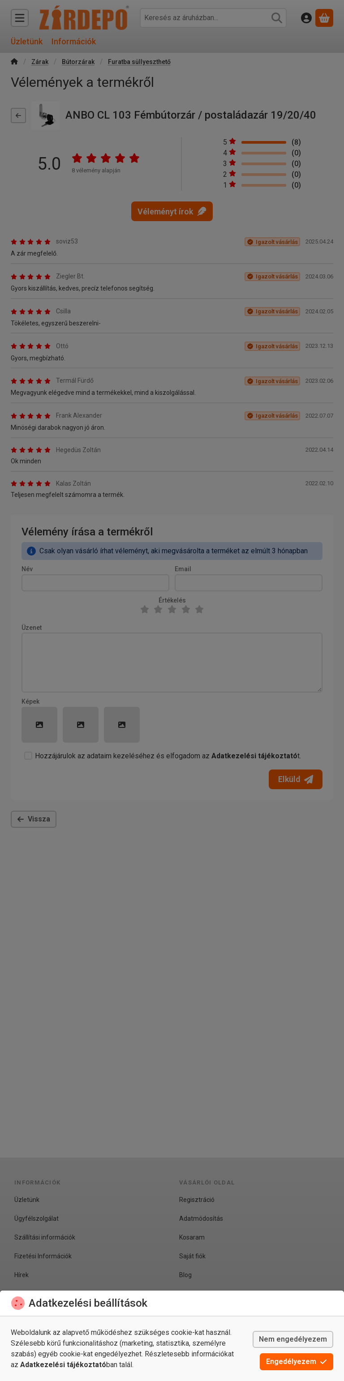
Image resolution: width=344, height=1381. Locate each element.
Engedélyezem (296, 1361)
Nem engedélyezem (293, 1339)
